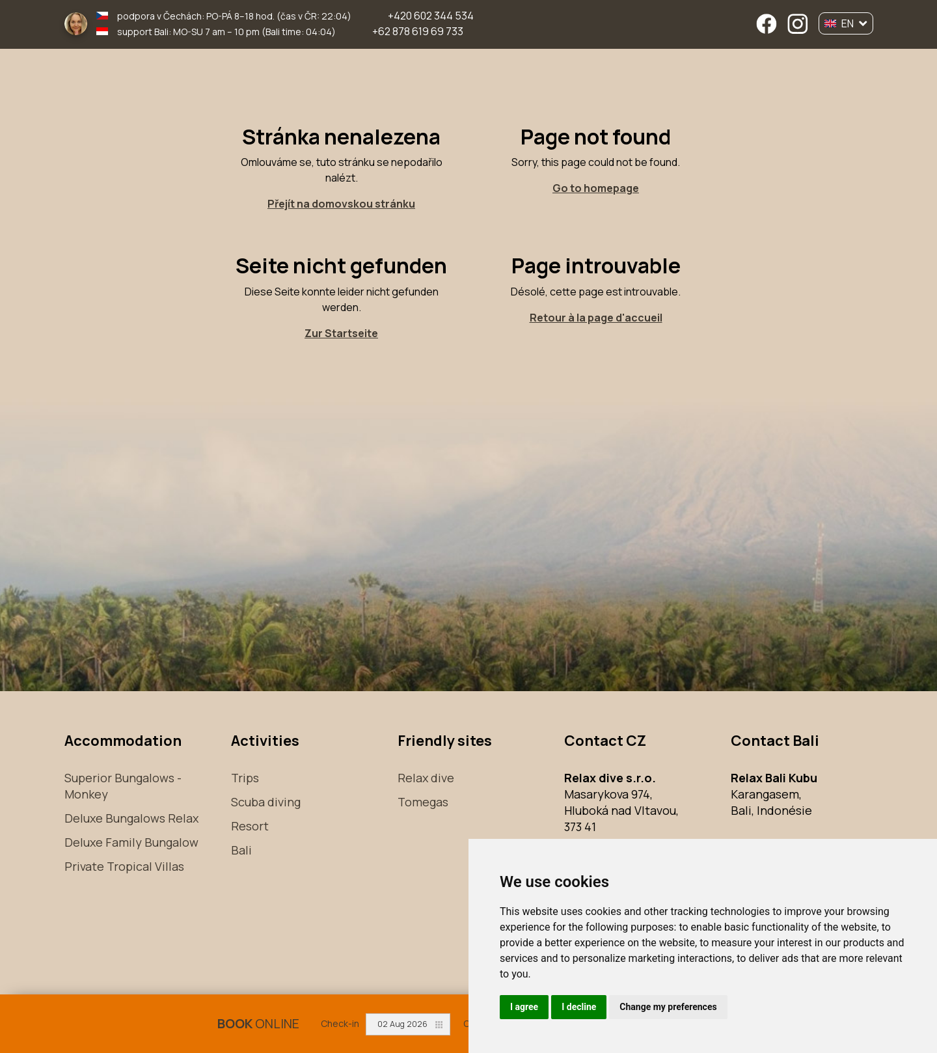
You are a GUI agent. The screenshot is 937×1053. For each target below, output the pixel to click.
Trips (245, 778)
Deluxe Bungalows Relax (131, 818)
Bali (241, 850)
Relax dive (426, 778)
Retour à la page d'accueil (596, 317)
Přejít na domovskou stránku (341, 204)
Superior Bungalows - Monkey (123, 786)
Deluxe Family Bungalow (131, 842)
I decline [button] (579, 1007)
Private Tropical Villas (124, 866)
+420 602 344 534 (431, 15)
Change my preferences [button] (667, 1007)
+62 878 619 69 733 (417, 31)
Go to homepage (595, 188)
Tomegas (423, 802)
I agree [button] (524, 1007)
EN (845, 23)
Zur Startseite (341, 333)
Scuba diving (266, 802)
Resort (250, 826)
